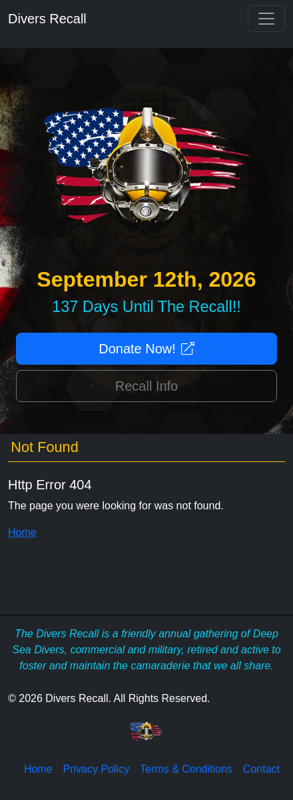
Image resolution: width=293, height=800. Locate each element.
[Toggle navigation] (266, 18)
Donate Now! (146, 348)
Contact (261, 769)
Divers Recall (47, 18)
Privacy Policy (96, 769)
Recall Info (146, 386)
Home (22, 532)
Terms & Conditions (186, 769)
